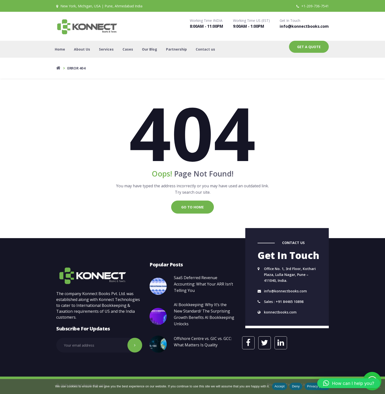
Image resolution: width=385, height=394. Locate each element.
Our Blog (149, 49)
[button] (348, 383)
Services (106, 49)
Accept (280, 386)
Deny (296, 386)
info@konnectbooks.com (304, 26)
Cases (128, 49)
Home (60, 49)
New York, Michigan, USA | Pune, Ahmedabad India (99, 6)
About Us (82, 49)
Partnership (176, 49)
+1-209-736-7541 (312, 6)
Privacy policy (317, 386)
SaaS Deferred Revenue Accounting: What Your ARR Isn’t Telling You (203, 284)
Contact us (205, 49)
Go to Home (192, 207)
